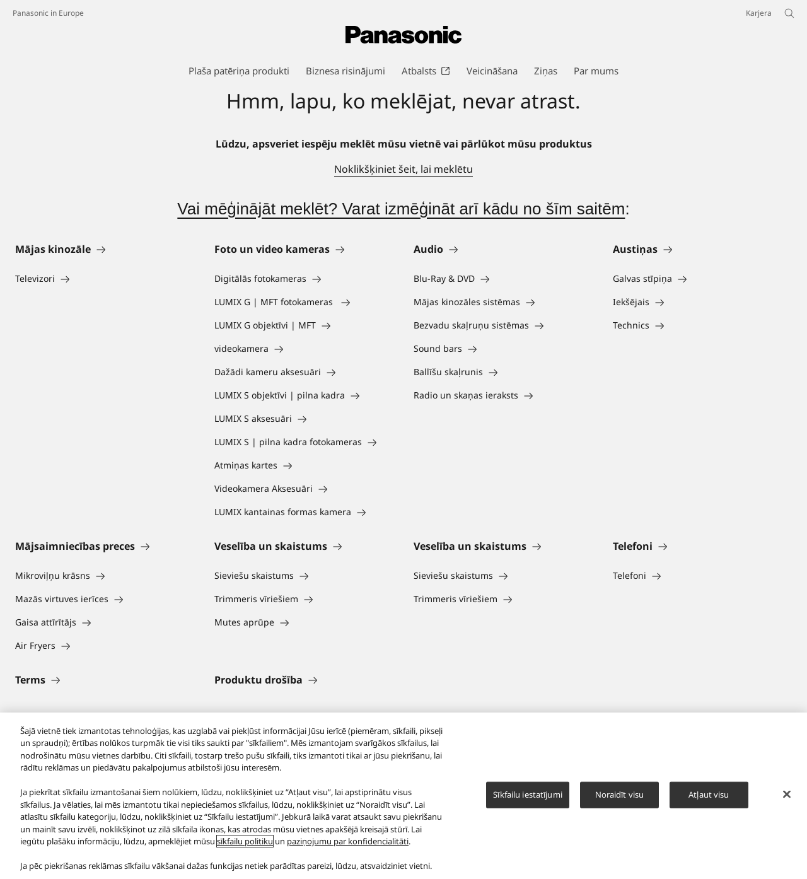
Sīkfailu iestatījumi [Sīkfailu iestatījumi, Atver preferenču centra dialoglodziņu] (527, 794)
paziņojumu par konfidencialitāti (348, 841)
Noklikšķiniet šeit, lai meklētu (403, 169)
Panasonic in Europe (48, 13)
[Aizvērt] (787, 794)
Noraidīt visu (619, 794)
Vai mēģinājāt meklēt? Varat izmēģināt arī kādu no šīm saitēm (401, 208)
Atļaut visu (708, 794)
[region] (403, 796)
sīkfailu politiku (245, 841)
